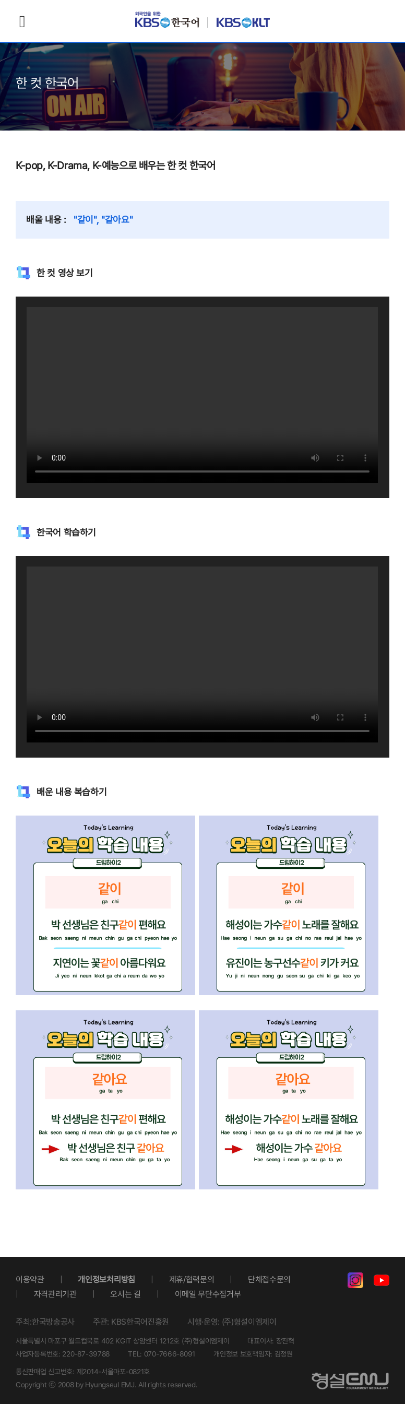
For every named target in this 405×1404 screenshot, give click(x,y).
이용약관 (30, 1279)
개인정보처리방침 (106, 1279)
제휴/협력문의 (192, 1279)
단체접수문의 (269, 1279)
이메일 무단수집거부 (208, 1294)
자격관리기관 (55, 1294)
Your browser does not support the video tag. (202, 395)
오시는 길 (125, 1294)
